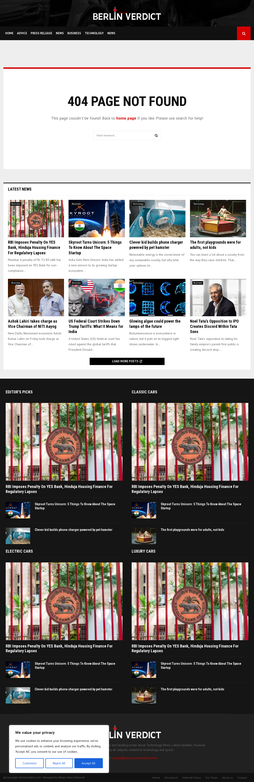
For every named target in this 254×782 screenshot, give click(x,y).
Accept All (89, 763)
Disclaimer (171, 777)
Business (74, 33)
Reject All (59, 763)
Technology (94, 33)
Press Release (41, 33)
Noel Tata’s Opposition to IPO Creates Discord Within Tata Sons (214, 326)
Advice (22, 33)
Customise (29, 763)
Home (9, 33)
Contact (242, 777)
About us (227, 777)
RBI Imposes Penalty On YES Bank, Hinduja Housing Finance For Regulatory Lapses (34, 247)
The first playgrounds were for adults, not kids (192, 530)
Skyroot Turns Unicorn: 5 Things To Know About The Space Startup (95, 247)
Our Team (211, 777)
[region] (59, 749)
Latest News (20, 189)
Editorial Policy (191, 777)
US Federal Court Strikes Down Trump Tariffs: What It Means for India (96, 326)
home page (126, 118)
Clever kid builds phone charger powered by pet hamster (73, 530)
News (60, 33)
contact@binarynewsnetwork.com (134, 758)
